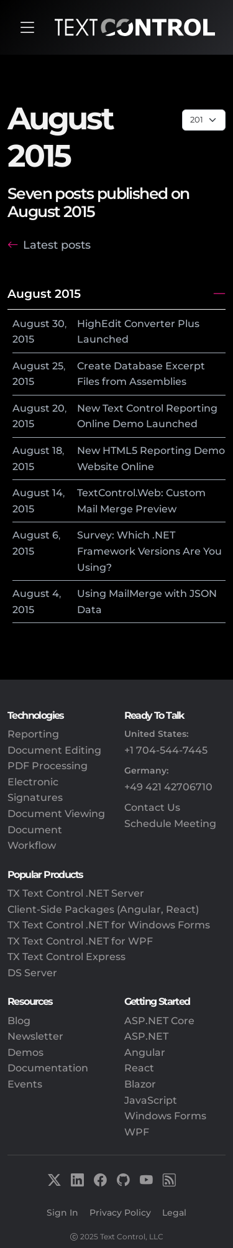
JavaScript (150, 1100)
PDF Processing (47, 766)
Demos (25, 1052)
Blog (18, 1021)
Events (24, 1084)
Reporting (33, 734)
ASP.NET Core (159, 1021)
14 (57, 493)
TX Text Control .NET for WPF (80, 941)
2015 (23, 339)
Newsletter (35, 1036)
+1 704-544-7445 (166, 750)
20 (58, 408)
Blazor (140, 1084)
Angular (144, 1052)
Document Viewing (56, 814)
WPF (136, 1132)
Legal (174, 1212)
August (31, 324)
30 (58, 324)
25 (57, 366)
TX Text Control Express (66, 957)
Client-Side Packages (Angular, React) (103, 909)
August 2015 (44, 293)
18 (57, 450)
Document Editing (54, 750)
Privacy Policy (120, 1212)
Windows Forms (165, 1116)
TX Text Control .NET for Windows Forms (108, 925)
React (139, 1068)
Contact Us (152, 807)
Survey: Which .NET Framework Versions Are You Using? (149, 551)
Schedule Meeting (170, 824)
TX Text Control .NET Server (75, 893)
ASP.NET (146, 1036)
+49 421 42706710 (168, 787)
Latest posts (57, 244)
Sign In (62, 1212)
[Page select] (204, 120)
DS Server (32, 973)
